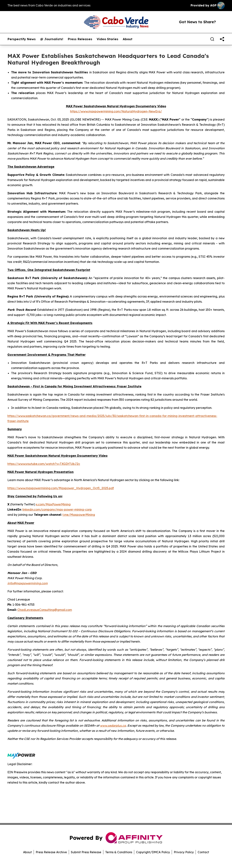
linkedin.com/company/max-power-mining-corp (57, 509)
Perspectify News (21, 39)
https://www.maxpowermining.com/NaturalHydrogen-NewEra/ (116, 111)
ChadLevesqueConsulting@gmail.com (44, 610)
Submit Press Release (86, 852)
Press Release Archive (51, 852)
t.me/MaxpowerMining (78, 514)
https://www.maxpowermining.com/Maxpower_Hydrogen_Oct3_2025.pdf (60, 488)
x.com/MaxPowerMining (53, 504)
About (127, 39)
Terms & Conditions (118, 852)
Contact (203, 852)
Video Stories (107, 39)
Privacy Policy (184, 852)
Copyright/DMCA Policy (153, 852)
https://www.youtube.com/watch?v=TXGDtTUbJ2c (43, 464)
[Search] (212, 39)
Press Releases (80, 39)
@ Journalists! (51, 39)
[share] (222, 39)
